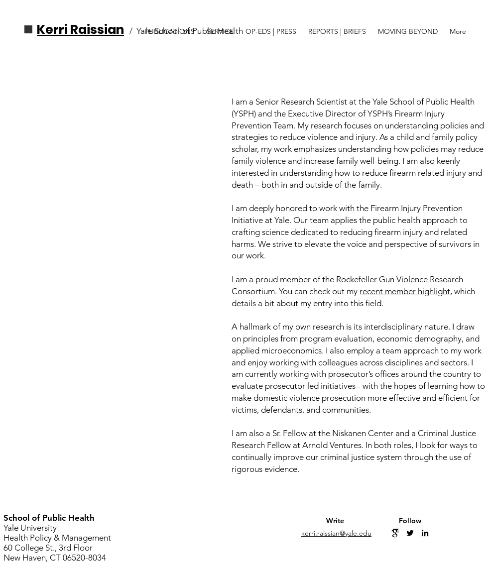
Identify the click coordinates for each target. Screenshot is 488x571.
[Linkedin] (425, 533)
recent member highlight (405, 291)
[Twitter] (410, 533)
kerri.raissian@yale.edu (336, 533)
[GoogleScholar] (395, 533)
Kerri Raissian (80, 29)
